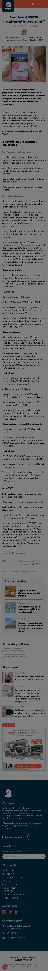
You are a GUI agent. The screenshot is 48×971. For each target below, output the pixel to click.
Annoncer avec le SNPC (14, 895)
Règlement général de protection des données (24, 966)
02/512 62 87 (13, 933)
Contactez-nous (11, 885)
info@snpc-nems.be (16, 938)
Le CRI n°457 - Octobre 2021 (24, 26)
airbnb (7, 651)
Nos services (9, 874)
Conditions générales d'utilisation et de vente (23, 964)
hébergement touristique (14, 657)
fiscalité (17, 651)
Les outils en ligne (12, 878)
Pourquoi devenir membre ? (16, 837)
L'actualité (8, 881)
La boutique (8, 888)
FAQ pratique (9, 891)
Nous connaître (11, 871)
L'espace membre (10, 898)
